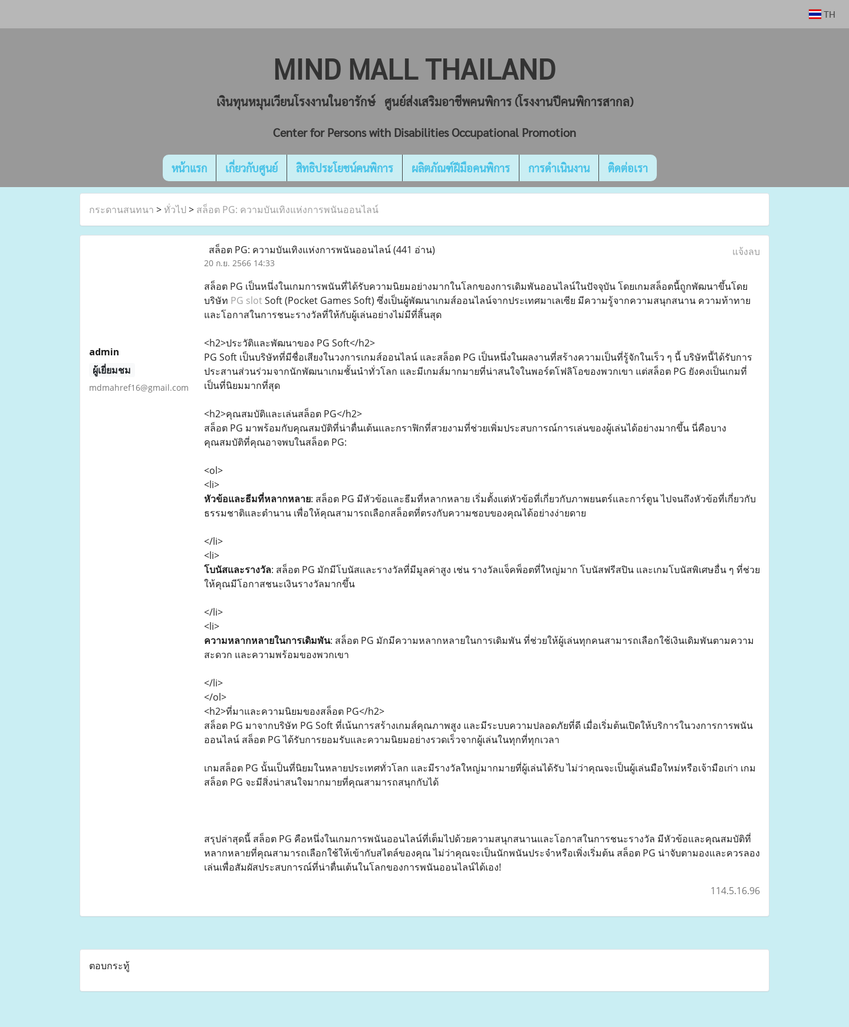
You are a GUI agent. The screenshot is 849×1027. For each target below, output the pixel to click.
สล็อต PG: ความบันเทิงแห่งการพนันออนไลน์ (287, 209)
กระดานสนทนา (121, 209)
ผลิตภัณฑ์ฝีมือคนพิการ (461, 168)
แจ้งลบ (746, 251)
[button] (674, 168)
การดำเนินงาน (559, 168)
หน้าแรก (189, 168)
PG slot (246, 300)
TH (822, 14)
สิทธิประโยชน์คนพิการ (344, 168)
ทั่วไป (175, 209)
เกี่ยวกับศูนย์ (251, 168)
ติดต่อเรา (628, 168)
